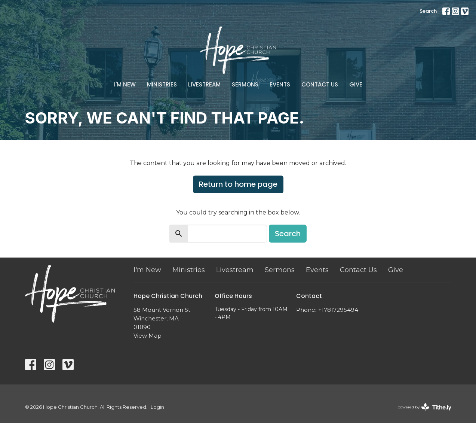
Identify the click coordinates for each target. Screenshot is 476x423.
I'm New (125, 84)
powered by (424, 407)
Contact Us (319, 84)
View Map (147, 335)
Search (428, 11)
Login (157, 407)
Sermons (245, 84)
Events (280, 84)
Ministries (162, 84)
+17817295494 (338, 309)
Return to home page (238, 184)
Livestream (204, 84)
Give (355, 84)
